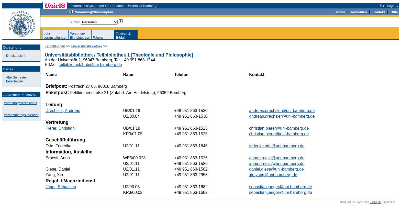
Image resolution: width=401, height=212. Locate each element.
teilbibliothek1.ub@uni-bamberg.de (90, 64)
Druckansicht (15, 56)
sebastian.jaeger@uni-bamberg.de (280, 187)
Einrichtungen (55, 46)
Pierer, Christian (60, 128)
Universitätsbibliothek (86, 46)
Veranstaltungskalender (21, 115)
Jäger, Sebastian (61, 187)
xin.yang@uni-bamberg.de (273, 175)
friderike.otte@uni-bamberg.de (276, 146)
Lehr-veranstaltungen (55, 35)
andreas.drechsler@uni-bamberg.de (282, 110)
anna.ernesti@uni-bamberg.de (276, 158)
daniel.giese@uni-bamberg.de (276, 169)
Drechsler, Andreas (63, 110)
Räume (98, 37)
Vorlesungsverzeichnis (20, 103)
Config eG (375, 202)
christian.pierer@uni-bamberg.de (279, 128)
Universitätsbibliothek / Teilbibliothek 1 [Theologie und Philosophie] (119, 55)
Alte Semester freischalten (16, 79)
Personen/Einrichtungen (80, 35)
